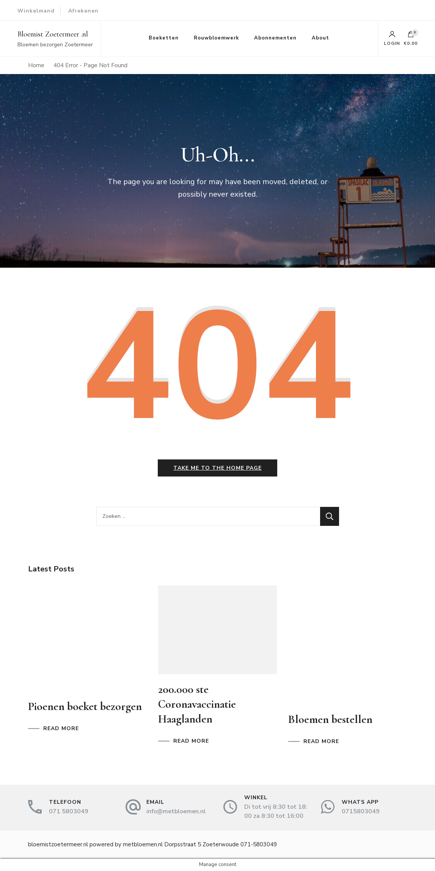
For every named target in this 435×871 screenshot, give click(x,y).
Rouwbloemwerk (216, 38)
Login (392, 38)
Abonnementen (275, 38)
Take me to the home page (217, 468)
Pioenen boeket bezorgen (85, 706)
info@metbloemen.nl (176, 811)
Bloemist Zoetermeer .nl (52, 34)
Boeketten (164, 38)
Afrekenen (83, 10)
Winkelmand (36, 10)
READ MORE (61, 728)
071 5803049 (68, 811)
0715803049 (361, 811)
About (320, 38)
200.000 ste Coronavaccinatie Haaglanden (197, 704)
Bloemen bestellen (330, 719)
